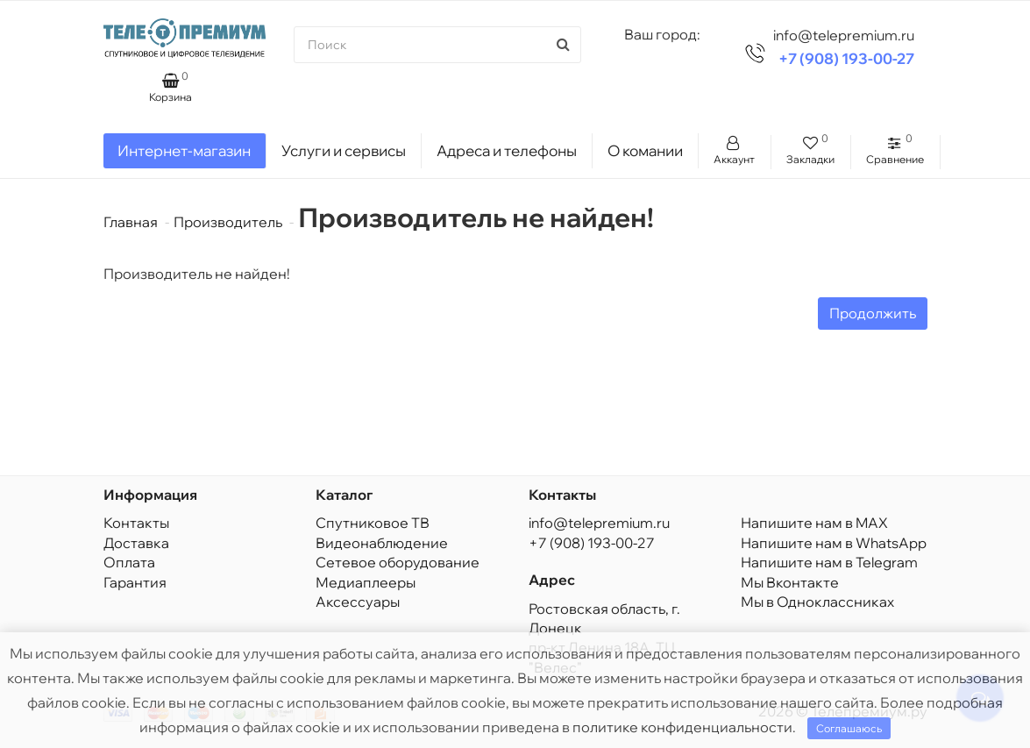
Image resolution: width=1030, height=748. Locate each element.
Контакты (136, 522)
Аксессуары (358, 601)
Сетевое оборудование (397, 562)
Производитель (228, 222)
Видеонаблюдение (382, 543)
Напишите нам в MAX (814, 522)
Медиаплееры (366, 582)
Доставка (136, 543)
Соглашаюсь (849, 728)
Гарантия (135, 582)
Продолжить (872, 313)
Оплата (129, 562)
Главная (130, 222)
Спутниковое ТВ (373, 522)
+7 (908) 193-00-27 (846, 58)
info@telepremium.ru (599, 522)
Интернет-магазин (184, 150)
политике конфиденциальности (682, 727)
